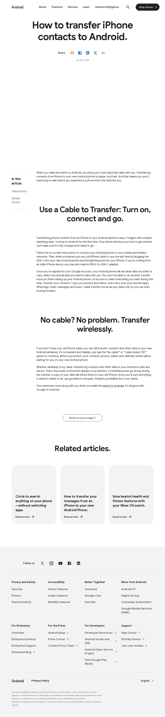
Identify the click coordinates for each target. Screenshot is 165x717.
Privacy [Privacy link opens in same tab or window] (16, 595)
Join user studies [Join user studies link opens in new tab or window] (134, 645)
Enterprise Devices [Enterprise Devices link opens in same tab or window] (24, 639)
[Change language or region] (148, 680)
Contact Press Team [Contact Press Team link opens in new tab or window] (63, 645)
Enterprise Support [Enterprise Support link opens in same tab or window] (24, 645)
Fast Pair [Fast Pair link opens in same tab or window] (90, 602)
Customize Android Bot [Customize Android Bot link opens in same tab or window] (136, 602)
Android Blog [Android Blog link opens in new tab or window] (58, 632)
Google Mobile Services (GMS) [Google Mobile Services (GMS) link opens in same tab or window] (136, 610)
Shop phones (148, 7)
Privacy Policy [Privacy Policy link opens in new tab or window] (40, 680)
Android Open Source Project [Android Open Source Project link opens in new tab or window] (101, 651)
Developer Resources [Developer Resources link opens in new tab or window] (100, 632)
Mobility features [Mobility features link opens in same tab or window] (59, 602)
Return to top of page (82, 417)
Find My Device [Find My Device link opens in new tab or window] (132, 639)
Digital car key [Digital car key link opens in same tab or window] (130, 595)
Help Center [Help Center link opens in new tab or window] (131, 632)
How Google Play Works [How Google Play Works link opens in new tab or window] (101, 661)
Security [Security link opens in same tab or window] (17, 589)
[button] (103, 53)
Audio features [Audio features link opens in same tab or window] (58, 595)
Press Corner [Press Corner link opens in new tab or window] (58, 639)
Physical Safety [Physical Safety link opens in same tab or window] (21, 602)
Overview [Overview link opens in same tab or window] (91, 589)
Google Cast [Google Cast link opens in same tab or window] (93, 595)
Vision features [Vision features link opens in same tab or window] (58, 589)
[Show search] (128, 7)
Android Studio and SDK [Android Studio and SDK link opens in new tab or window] (101, 641)
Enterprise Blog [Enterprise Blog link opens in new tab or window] (23, 652)
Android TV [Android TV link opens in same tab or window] (128, 589)
